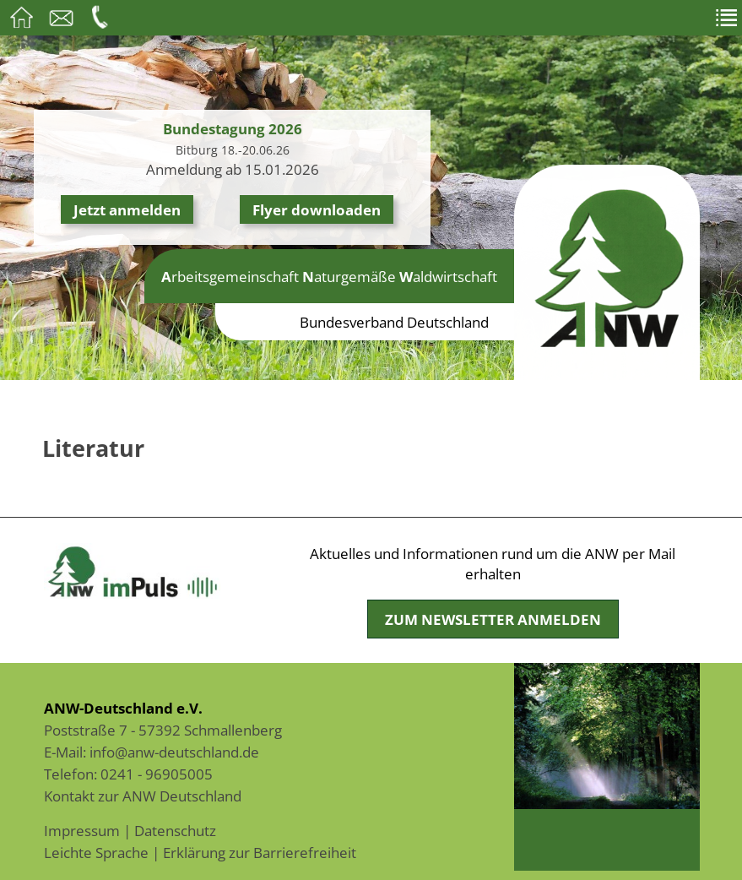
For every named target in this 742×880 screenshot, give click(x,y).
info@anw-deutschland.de (174, 751)
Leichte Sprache (96, 852)
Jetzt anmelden (127, 209)
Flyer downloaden (316, 209)
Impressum (82, 830)
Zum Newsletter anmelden (493, 619)
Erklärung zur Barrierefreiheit (259, 852)
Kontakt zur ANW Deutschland (142, 795)
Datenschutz (175, 830)
